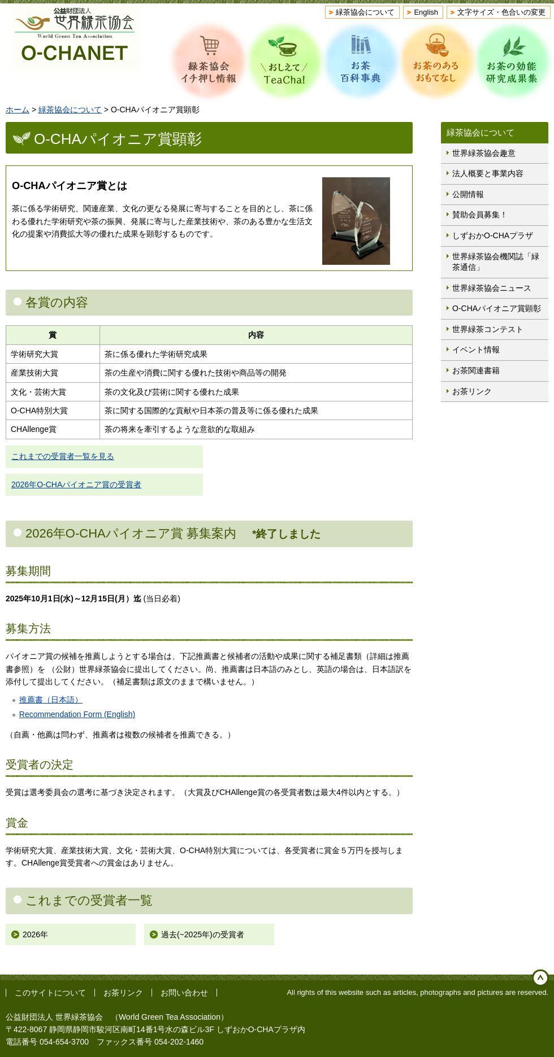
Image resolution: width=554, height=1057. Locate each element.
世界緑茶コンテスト (487, 329)
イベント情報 (476, 349)
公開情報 (468, 194)
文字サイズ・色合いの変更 (501, 12)
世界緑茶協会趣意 (484, 153)
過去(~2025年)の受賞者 (202, 934)
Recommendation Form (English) (77, 714)
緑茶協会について (365, 12)
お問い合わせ (184, 993)
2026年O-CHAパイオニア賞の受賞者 (76, 484)
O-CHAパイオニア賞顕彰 (496, 308)
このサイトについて (50, 993)
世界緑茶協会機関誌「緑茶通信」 (495, 262)
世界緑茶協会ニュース (491, 287)
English (426, 12)
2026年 (35, 934)
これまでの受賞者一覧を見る (62, 456)
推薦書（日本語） (51, 699)
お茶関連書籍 (476, 370)
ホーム (17, 109)
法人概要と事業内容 (487, 173)
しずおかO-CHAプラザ (492, 235)
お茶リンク (472, 391)
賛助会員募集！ (480, 214)
